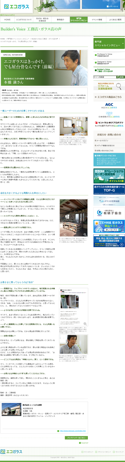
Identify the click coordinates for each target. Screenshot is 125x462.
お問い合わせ (113, 6)
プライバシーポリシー (104, 452)
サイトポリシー (88, 452)
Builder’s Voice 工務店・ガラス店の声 (45, 39)
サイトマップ (119, 452)
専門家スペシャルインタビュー (18, 39)
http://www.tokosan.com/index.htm (73, 431)
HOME (2, 39)
